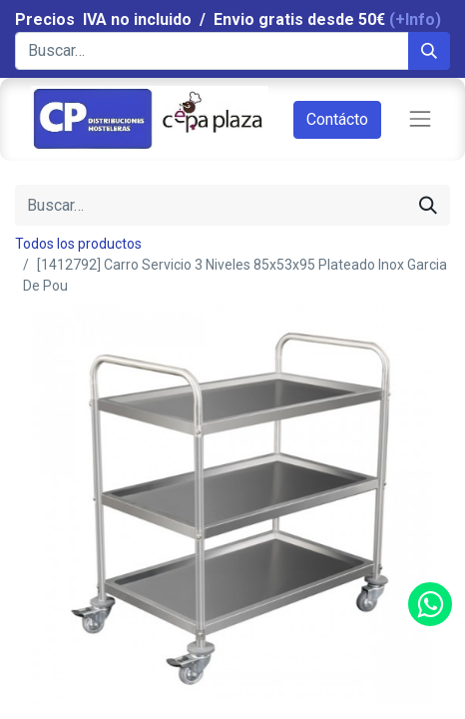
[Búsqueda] (429, 51)
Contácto (337, 119)
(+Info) (415, 19)
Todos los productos (78, 244)
